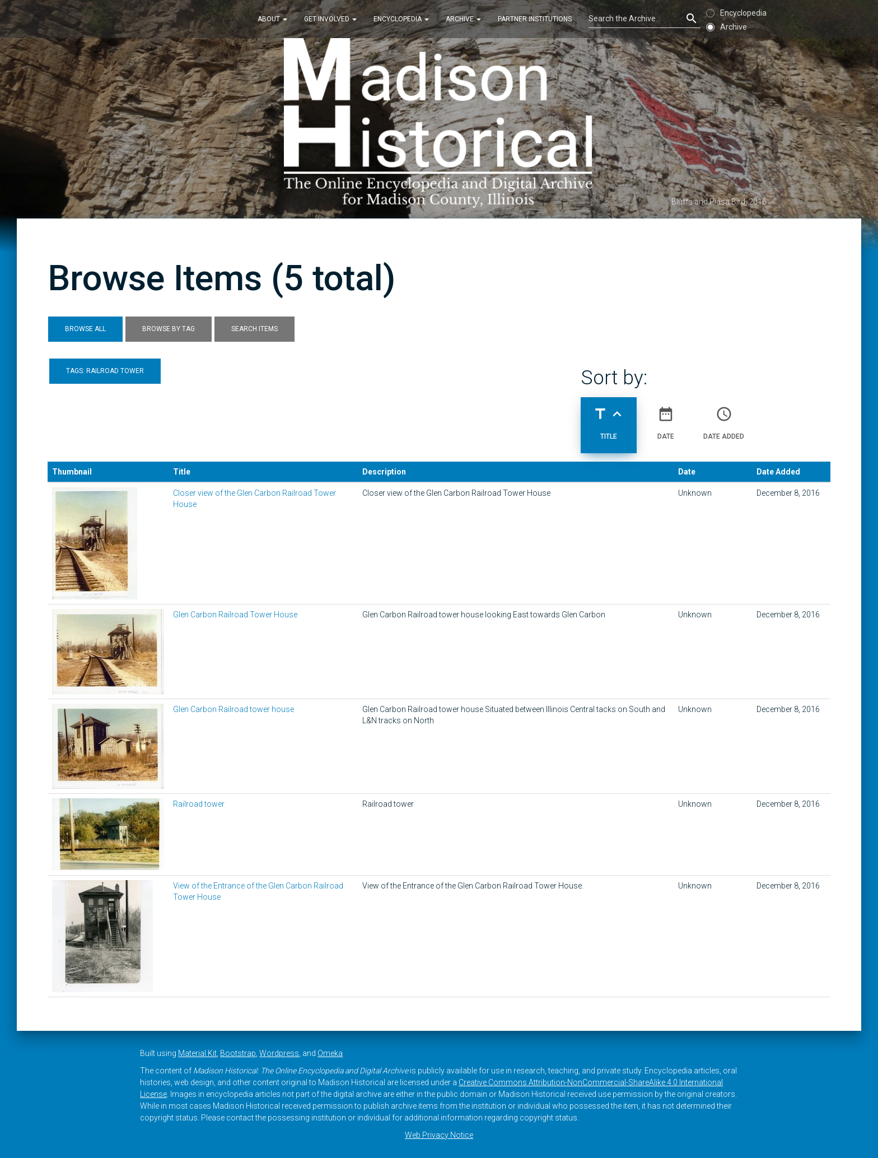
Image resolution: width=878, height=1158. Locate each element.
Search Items (254, 329)
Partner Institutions (535, 19)
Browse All (85, 329)
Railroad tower (199, 803)
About (272, 19)
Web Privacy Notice (439, 1135)
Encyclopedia (401, 19)
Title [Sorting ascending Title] (608, 418)
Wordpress (279, 1053)
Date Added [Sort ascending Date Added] (723, 418)
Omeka (330, 1053)
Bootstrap (238, 1053)
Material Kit (197, 1053)
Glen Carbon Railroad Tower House (235, 614)
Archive (463, 19)
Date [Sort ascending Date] (665, 418)
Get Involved (330, 19)
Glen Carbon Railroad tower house (233, 709)
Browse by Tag (168, 329)
